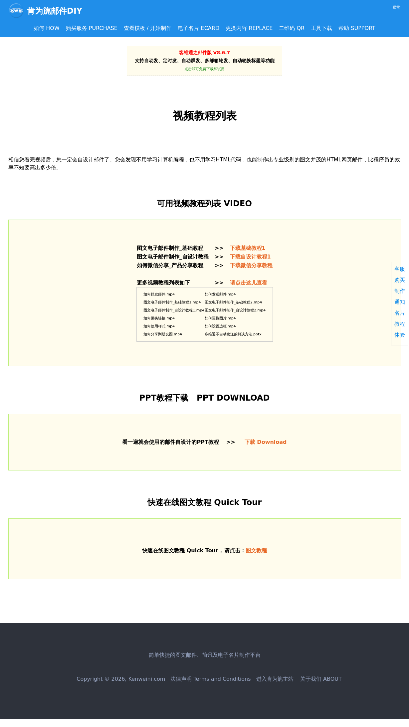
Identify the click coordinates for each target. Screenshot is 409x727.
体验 (399, 335)
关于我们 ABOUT (320, 679)
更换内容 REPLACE (249, 28)
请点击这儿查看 (248, 282)
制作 (399, 291)
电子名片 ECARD (198, 28)
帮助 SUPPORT (356, 28)
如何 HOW (47, 28)
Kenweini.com (146, 679)
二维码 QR (292, 28)
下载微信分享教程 (251, 265)
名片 (399, 313)
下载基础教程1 (248, 248)
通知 (399, 302)
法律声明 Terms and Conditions (210, 679)
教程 (399, 324)
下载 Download (266, 442)
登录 (396, 7)
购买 (399, 280)
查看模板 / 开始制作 (148, 28)
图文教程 (256, 550)
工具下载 (321, 28)
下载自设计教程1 (250, 257)
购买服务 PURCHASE (91, 28)
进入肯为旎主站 (275, 679)
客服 (399, 269)
